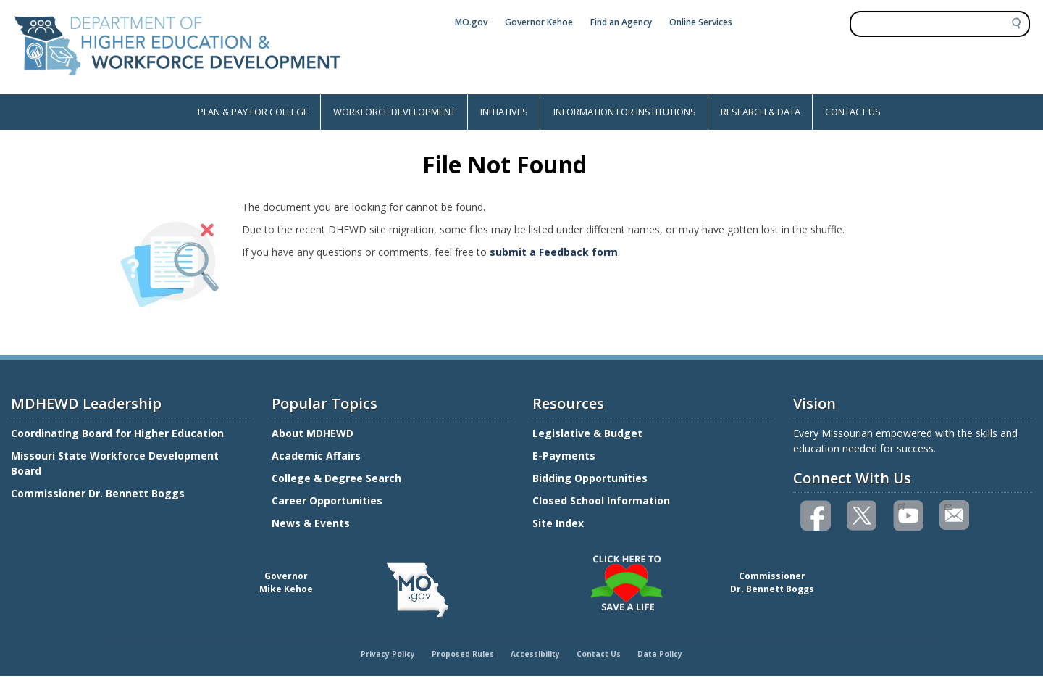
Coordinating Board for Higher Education (119, 433)
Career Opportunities (327, 500)
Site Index (559, 523)
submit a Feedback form (554, 252)
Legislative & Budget (588, 433)
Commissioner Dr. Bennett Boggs (98, 493)
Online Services (700, 22)
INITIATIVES (504, 111)
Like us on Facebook (816, 515)
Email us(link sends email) (948, 505)
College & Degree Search (338, 478)
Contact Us (599, 654)
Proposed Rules (463, 654)
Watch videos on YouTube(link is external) (901, 505)
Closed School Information (601, 500)
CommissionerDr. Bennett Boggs (772, 582)
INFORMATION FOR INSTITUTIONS (624, 111)
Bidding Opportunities (591, 478)
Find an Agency (621, 22)
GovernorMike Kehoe (286, 582)
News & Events (311, 523)
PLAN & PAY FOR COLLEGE (253, 111)
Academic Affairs (318, 455)
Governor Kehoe (539, 22)
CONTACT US (853, 111)
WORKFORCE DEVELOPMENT (394, 111)
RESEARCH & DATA (760, 111)
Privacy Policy (388, 654)
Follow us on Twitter (863, 515)
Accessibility (535, 654)
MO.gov (471, 22)
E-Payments (563, 455)
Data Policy (659, 654)
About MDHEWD (312, 433)
